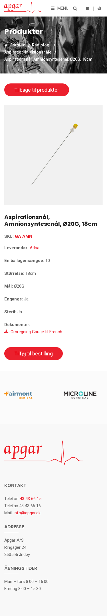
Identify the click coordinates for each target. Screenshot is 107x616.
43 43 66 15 (30, 498)
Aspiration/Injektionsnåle (27, 52)
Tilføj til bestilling (33, 354)
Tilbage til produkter (36, 90)
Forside (14, 45)
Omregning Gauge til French (33, 331)
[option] (53, 155)
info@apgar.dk (27, 512)
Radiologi (41, 45)
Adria (34, 247)
